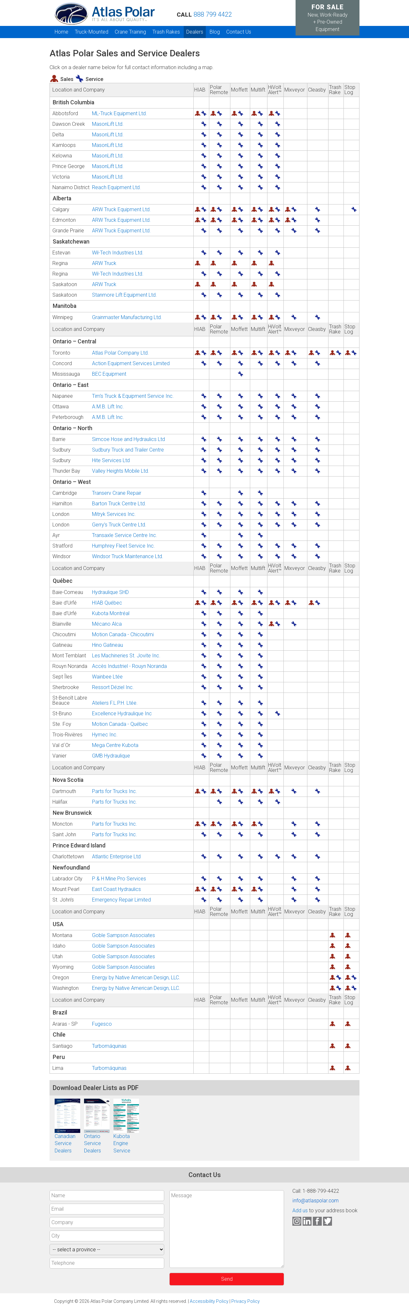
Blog (215, 32)
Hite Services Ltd (111, 460)
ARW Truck (104, 263)
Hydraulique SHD (110, 592)
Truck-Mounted (91, 32)
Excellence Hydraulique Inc (122, 713)
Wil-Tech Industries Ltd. (117, 252)
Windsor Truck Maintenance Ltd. (127, 556)
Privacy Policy (245, 1301)
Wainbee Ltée (107, 676)
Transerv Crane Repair (116, 493)
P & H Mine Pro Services (119, 878)
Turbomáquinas (109, 1046)
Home (61, 32)
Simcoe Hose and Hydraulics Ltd (128, 439)
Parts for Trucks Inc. (114, 791)
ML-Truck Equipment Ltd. (119, 113)
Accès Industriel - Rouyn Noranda (129, 666)
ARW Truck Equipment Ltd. (121, 209)
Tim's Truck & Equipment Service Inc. (133, 396)
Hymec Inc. (105, 734)
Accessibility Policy (209, 1301)
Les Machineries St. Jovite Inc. (126, 655)
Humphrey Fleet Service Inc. (123, 546)
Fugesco (102, 1024)
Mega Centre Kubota (115, 745)
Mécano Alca (107, 624)
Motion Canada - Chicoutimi (123, 634)
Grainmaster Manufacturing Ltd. (127, 317)
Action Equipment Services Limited (131, 363)
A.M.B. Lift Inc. (108, 406)
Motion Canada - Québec (120, 724)
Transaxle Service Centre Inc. (124, 535)
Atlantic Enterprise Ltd (116, 856)
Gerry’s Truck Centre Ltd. (119, 524)
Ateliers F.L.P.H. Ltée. (115, 703)
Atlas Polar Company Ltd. (120, 353)
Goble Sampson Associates (123, 935)
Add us (300, 1210)
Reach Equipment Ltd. (116, 187)
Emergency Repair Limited (121, 899)
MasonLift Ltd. (108, 124)
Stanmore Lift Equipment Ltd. (124, 295)
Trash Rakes (166, 32)
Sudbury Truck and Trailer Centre (128, 450)
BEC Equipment (109, 374)
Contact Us (238, 32)
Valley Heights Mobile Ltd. (120, 471)
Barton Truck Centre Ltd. (119, 503)
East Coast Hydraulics (116, 889)
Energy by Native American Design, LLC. (136, 977)
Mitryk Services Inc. (114, 514)
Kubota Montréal (110, 613)
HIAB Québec (107, 602)
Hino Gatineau (107, 645)
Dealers (194, 32)
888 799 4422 (213, 14)
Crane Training (130, 32)
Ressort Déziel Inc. (113, 687)
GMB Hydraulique (111, 755)
